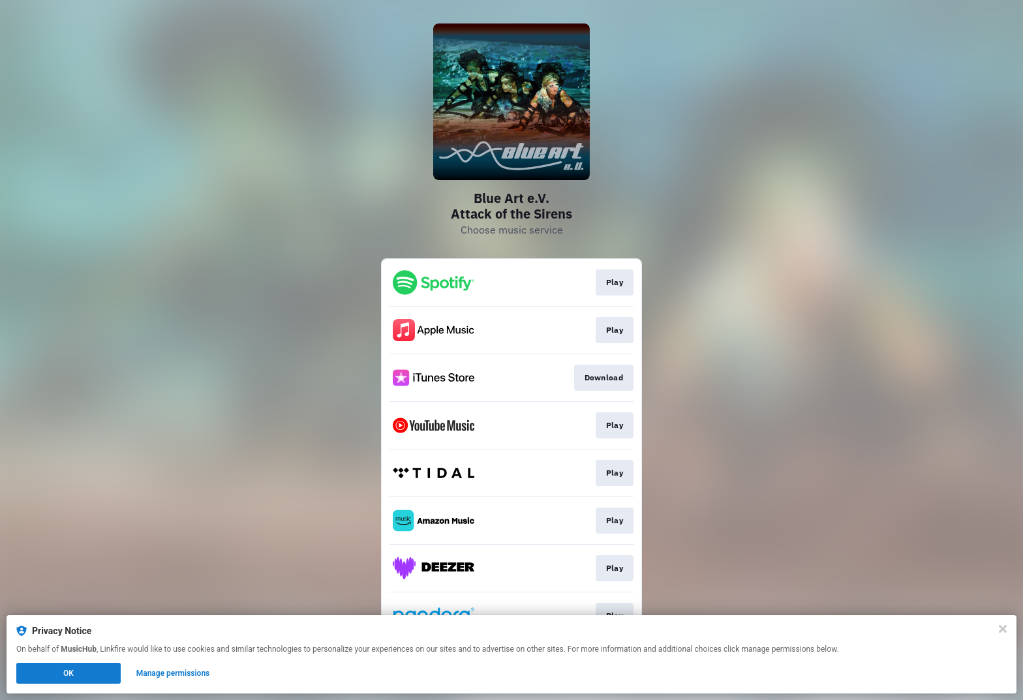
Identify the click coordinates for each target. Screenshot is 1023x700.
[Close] (1002, 628)
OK (68, 673)
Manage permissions (173, 673)
